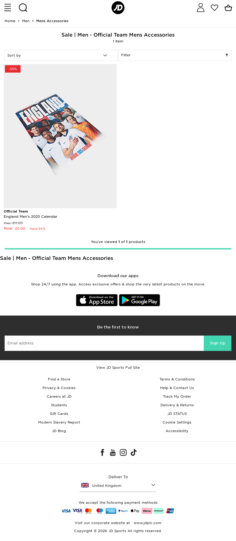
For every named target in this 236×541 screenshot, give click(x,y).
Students (59, 405)
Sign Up (217, 343)
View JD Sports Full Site (118, 367)
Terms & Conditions (177, 379)
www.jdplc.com (146, 523)
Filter (174, 55)
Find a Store (59, 379)
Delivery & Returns (177, 405)
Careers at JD (59, 396)
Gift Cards (59, 414)
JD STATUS (177, 414)
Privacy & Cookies (59, 388)
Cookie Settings (177, 422)
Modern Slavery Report (59, 422)
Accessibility (177, 431)
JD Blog (59, 431)
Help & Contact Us (177, 388)
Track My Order (177, 396)
